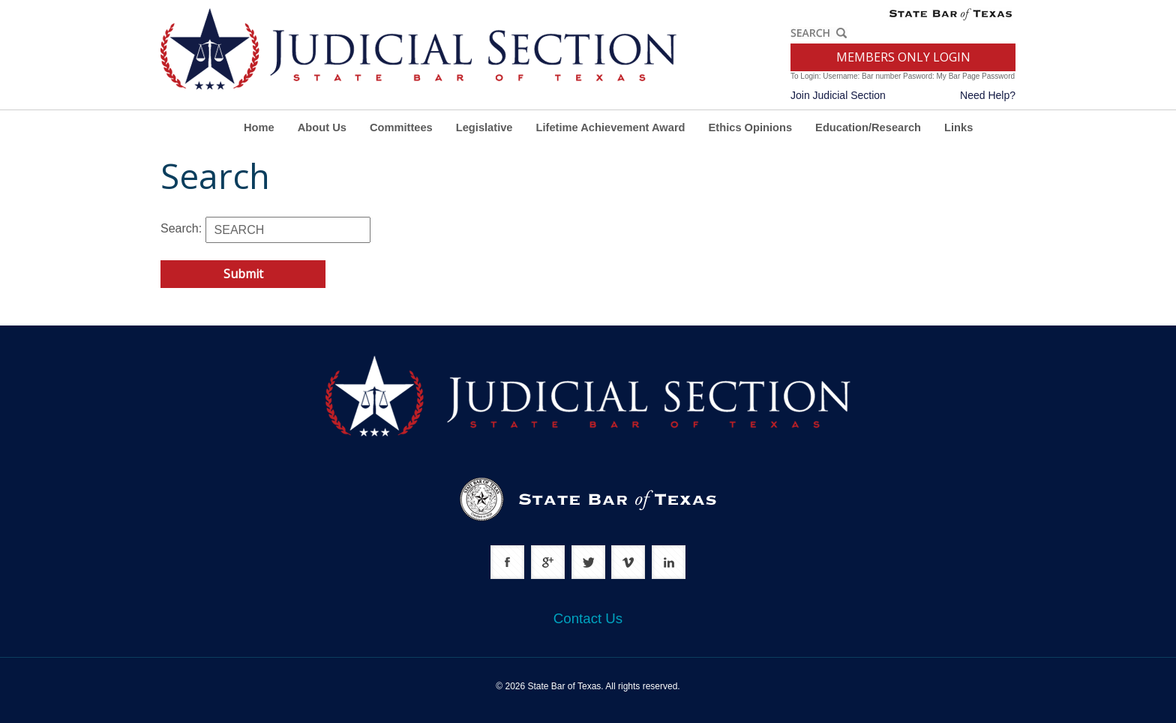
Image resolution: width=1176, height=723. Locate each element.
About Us (322, 128)
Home (259, 128)
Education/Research (868, 128)
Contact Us (588, 618)
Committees (401, 128)
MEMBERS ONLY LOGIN (903, 57)
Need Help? (988, 95)
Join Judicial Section (838, 95)
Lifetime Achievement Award (611, 128)
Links (958, 128)
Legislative (484, 128)
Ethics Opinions (751, 128)
